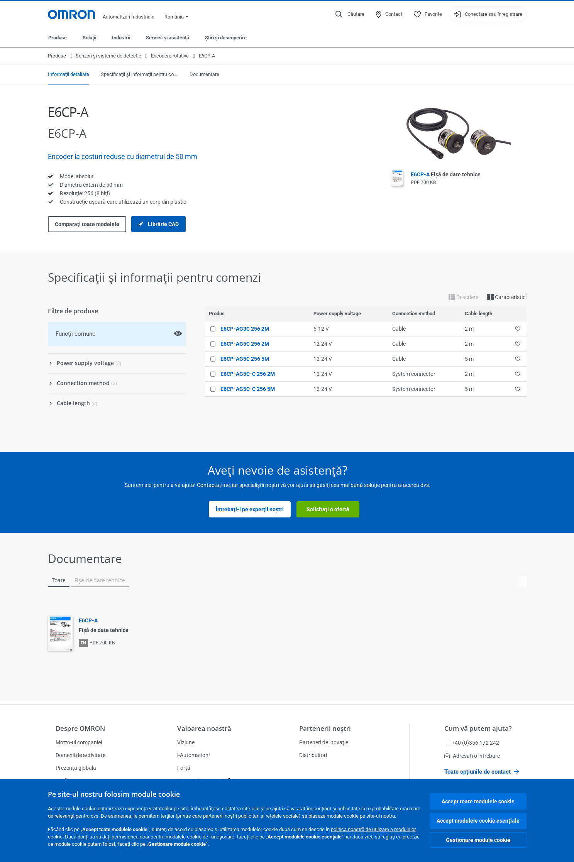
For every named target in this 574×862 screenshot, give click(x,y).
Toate (59, 580)
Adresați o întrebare (472, 756)
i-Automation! (193, 755)
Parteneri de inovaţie (323, 742)
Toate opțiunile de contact (481, 771)
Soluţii (89, 38)
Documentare (204, 74)
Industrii (121, 38)
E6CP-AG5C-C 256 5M (247, 389)
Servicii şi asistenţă (167, 38)
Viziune (186, 742)
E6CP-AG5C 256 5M (244, 359)
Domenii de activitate (80, 755)
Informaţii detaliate (68, 74)
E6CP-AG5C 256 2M (244, 344)
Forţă (183, 768)
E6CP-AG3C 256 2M (244, 329)
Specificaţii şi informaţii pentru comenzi (139, 74)
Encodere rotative (170, 56)
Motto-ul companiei (79, 742)
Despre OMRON (80, 728)
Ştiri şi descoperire (226, 38)
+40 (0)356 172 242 (471, 743)
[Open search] (350, 14)
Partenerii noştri (325, 728)
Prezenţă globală (76, 768)
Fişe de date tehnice (100, 580)
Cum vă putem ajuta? (478, 728)
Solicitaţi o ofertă (327, 509)
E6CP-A (446, 174)
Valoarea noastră (204, 728)
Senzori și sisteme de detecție (108, 56)
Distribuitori (313, 755)
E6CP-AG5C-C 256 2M (247, 374)
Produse (57, 38)
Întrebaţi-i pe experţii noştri (250, 509)
